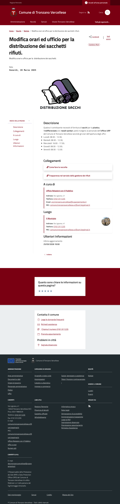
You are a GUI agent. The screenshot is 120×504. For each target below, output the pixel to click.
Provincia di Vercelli (42, 410)
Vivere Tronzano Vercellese (63, 21)
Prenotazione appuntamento (72, 425)
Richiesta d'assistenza (69, 428)
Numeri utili (12, 448)
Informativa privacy (68, 406)
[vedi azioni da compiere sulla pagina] (106, 37)
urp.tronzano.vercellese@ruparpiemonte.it (68, 201)
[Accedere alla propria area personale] (96, 2)
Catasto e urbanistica (42, 382)
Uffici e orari (12, 444)
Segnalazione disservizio (70, 422)
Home (11, 31)
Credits (49, 494)
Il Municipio (51, 218)
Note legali (65, 410)
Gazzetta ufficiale (41, 413)
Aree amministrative (15, 375)
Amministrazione (17, 21)
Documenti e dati (14, 379)
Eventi (90, 394)
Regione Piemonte (16, 2)
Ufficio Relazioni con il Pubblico (59, 190)
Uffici (9, 393)
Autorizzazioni (40, 379)
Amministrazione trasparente (72, 416)
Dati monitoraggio (14, 494)
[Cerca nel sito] (106, 12)
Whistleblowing (40, 417)
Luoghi (90, 390)
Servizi (44, 21)
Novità (33, 21)
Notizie (26, 31)
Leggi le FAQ (66, 419)
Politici (10, 390)
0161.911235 (59, 198)
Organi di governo (14, 382)
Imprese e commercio (42, 386)
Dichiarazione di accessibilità (71, 413)
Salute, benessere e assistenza (72, 375)
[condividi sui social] (93, 37)
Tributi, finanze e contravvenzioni (73, 381)
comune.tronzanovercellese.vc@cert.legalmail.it (70, 205)
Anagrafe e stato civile (43, 375)
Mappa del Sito (67, 494)
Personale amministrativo (17, 386)
